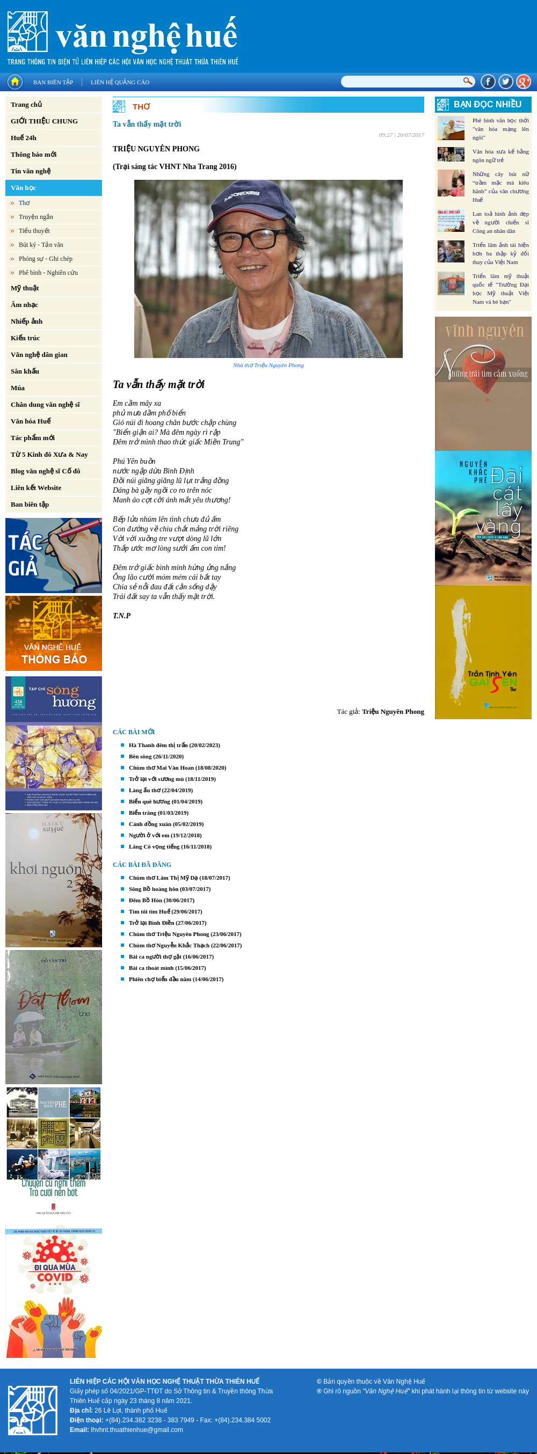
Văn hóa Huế (30, 421)
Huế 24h (24, 138)
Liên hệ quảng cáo (120, 82)
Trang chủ (26, 104)
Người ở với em (149, 835)
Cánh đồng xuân (150, 824)
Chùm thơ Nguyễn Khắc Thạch (169, 945)
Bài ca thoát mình (151, 968)
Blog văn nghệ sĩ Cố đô (46, 471)
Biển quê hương (149, 801)
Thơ (24, 203)
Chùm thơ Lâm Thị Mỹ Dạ (163, 877)
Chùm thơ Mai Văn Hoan (161, 767)
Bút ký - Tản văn (41, 245)
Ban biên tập (53, 82)
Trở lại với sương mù (156, 779)
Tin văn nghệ (30, 171)
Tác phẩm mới (33, 438)
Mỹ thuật (25, 288)
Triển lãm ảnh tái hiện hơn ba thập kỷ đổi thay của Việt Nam (501, 253)
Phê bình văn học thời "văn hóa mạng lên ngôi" (501, 129)
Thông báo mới (33, 154)
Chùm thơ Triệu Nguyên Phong (169, 934)
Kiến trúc (25, 338)
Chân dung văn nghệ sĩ (45, 404)
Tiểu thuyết (34, 231)
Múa (18, 388)
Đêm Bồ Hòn (145, 900)
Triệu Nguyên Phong (393, 711)
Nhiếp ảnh (26, 321)
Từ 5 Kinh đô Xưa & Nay (49, 454)
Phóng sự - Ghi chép (45, 258)
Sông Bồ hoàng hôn (153, 889)
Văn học (23, 188)
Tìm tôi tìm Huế (149, 911)
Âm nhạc (24, 305)
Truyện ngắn (36, 217)
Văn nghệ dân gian (39, 354)
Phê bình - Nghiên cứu (48, 272)
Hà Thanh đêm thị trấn (158, 745)
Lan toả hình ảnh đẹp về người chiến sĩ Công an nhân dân (501, 222)
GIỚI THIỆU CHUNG (44, 121)
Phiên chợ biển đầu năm (160, 979)
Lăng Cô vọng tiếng (154, 846)
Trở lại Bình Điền (152, 922)
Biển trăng (142, 812)
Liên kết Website (36, 488)
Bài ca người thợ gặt (155, 956)
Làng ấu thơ (145, 790)
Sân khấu (25, 371)
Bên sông (140, 756)
